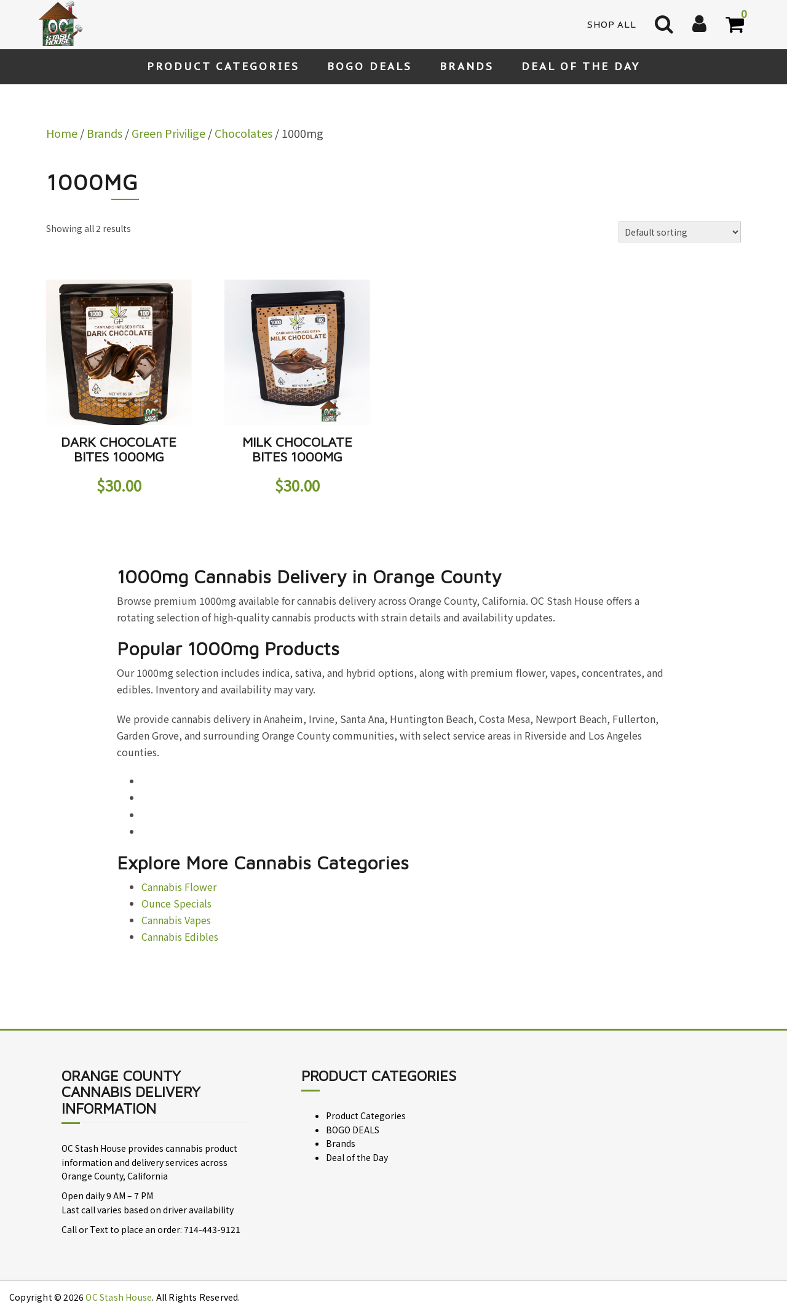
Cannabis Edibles (179, 936)
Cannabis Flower (178, 886)
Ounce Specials (176, 903)
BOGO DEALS (369, 66)
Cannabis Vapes (176, 919)
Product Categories (223, 66)
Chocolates (243, 133)
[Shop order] (680, 231)
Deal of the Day (580, 66)
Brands (467, 66)
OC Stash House (118, 1297)
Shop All (611, 24)
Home (61, 133)
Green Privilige (168, 133)
